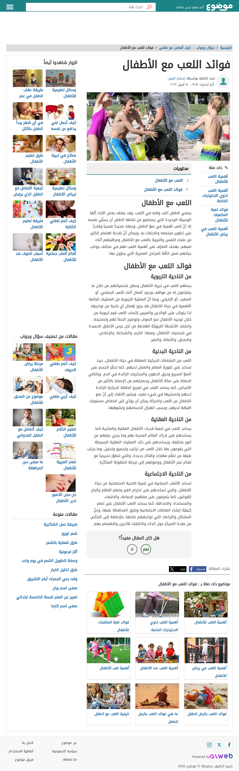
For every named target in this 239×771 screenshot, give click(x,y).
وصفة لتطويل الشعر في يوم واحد (49, 560)
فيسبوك (200, 569)
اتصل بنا (27, 743)
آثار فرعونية (68, 552)
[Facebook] (229, 745)
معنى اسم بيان (65, 588)
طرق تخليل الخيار (64, 570)
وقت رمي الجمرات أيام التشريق (52, 579)
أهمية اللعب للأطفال (218, 179)
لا (132, 549)
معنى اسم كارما (64, 606)
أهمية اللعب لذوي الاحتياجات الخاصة (215, 196)
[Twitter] (219, 745)
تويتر (182, 569)
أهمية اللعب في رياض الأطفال (214, 231)
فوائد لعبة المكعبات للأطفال (219, 215)
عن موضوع (69, 743)
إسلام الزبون (176, 78)
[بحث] (149, 7)
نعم (146, 549)
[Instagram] (209, 745)
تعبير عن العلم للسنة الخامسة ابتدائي (46, 597)
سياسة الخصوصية (64, 751)
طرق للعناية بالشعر (61, 542)
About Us (70, 760)
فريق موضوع (24, 760)
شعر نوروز (69, 533)
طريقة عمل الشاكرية (60, 524)
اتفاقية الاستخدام (21, 751)
